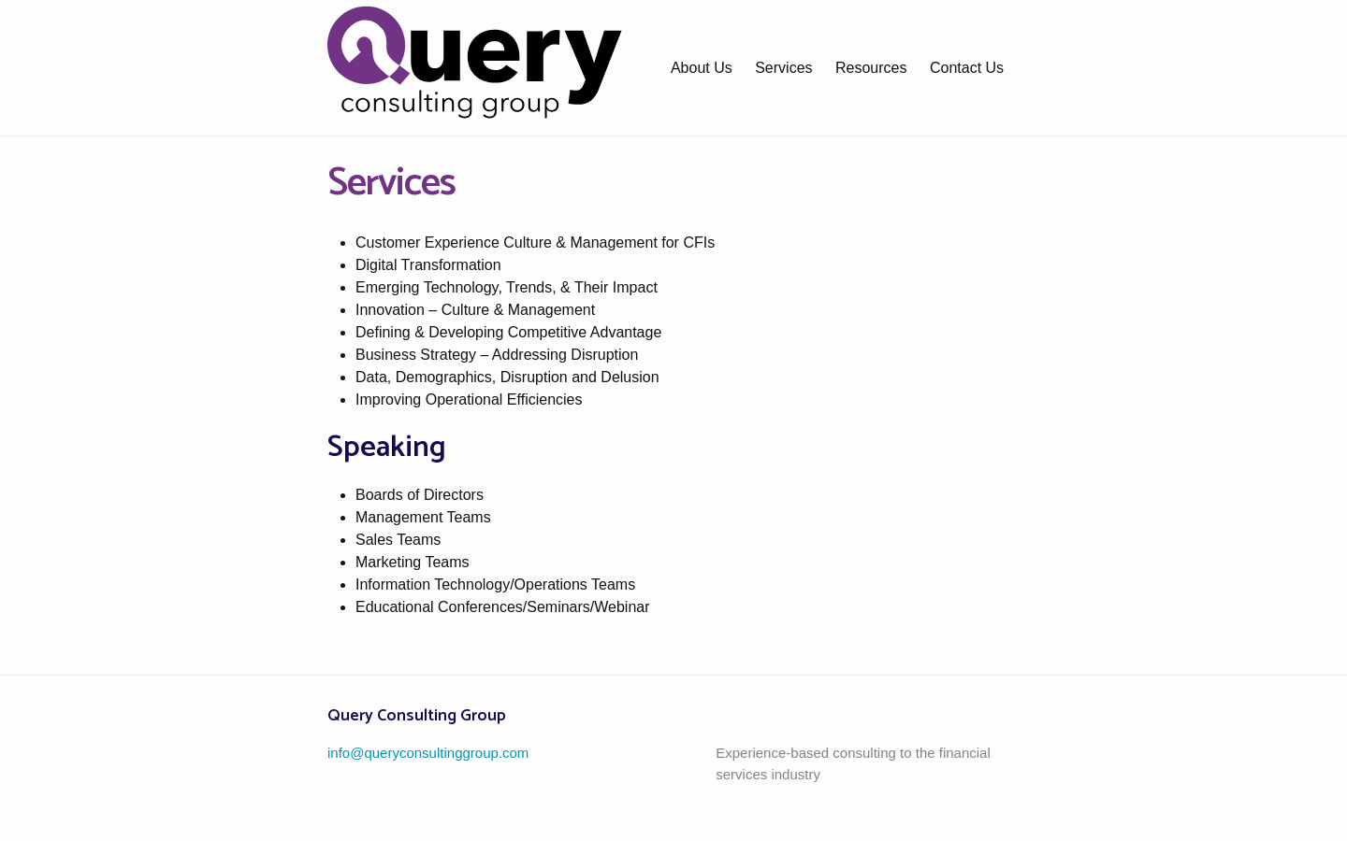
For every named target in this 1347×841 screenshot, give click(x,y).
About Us (701, 68)
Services (783, 68)
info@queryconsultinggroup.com (428, 753)
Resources (870, 68)
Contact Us (967, 68)
